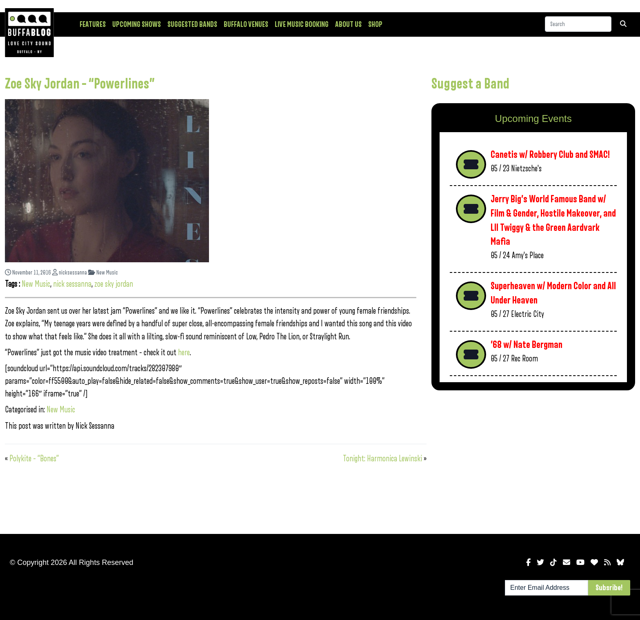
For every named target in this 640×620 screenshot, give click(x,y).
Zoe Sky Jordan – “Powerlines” (80, 84)
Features (93, 24)
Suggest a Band (470, 84)
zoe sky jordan (113, 284)
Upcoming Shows (136, 24)
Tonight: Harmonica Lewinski (382, 458)
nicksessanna (69, 273)
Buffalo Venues (246, 24)
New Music (103, 273)
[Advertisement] (533, 460)
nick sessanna (72, 284)
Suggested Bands (192, 24)
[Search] (578, 24)
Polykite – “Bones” (34, 458)
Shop (375, 24)
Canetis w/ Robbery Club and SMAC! (550, 155)
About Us (348, 24)
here (184, 352)
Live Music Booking (302, 24)
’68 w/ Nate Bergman (526, 345)
